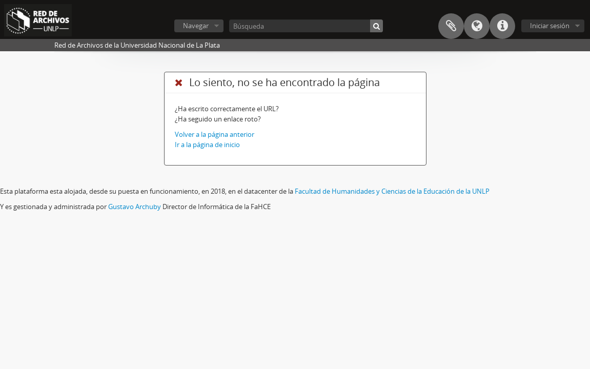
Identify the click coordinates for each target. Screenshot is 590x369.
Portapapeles (451, 26)
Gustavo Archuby (134, 206)
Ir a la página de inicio (207, 144)
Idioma (477, 26)
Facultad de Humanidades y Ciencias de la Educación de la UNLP (392, 191)
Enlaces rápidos (502, 26)
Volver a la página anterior (214, 134)
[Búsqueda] (306, 25)
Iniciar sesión (549, 25)
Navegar (196, 25)
